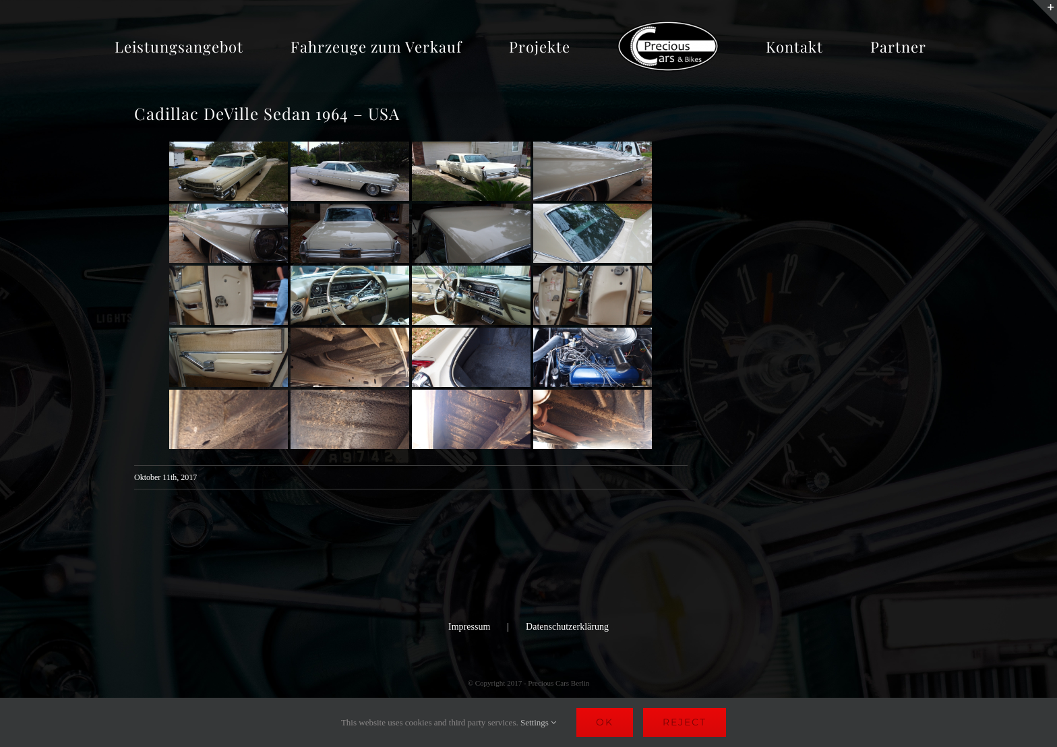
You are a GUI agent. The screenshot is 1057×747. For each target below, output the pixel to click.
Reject (684, 722)
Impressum (469, 627)
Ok (604, 722)
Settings (538, 722)
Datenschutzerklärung (567, 627)
